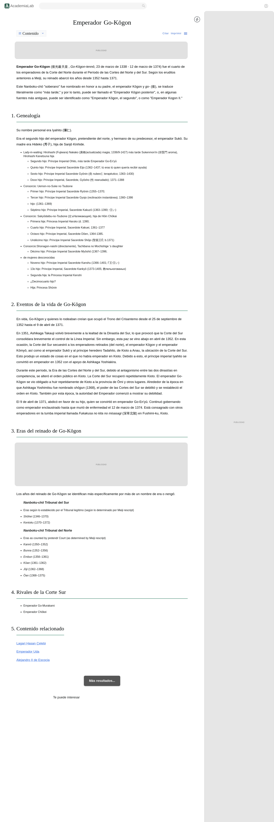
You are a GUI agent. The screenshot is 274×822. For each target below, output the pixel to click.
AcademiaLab (22, 6)
